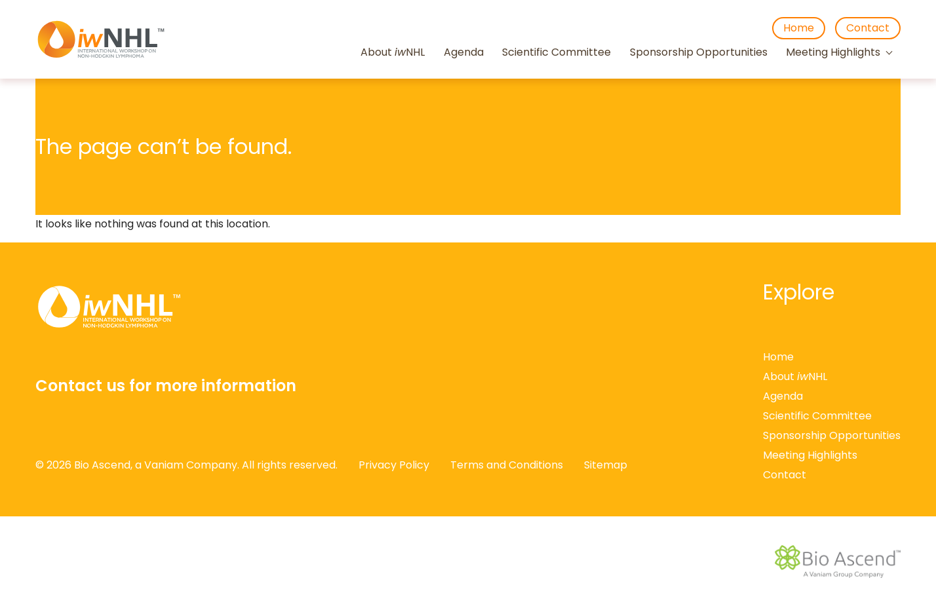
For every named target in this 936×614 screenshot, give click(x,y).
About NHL (393, 53)
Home (798, 27)
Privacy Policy (394, 464)
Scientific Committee (556, 53)
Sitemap (605, 464)
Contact (867, 27)
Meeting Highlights (833, 53)
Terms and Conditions (506, 464)
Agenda (464, 53)
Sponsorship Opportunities (699, 53)
